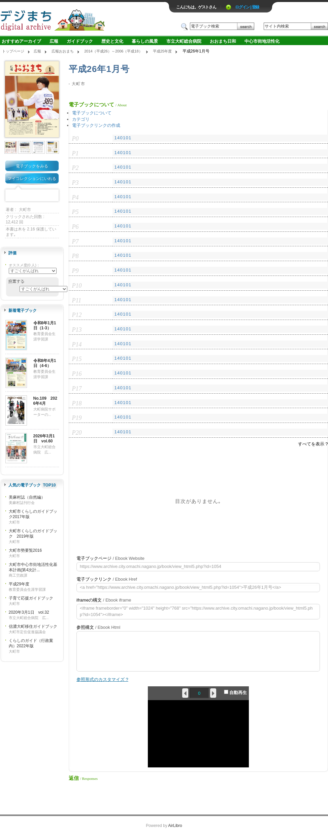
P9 (75, 270)
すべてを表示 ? (313, 443)
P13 (77, 329)
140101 (122, 137)
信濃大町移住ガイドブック (33, 626)
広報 (54, 41)
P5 (75, 212)
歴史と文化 (112, 41)
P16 (77, 373)
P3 (75, 182)
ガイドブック (80, 41)
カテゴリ (81, 119)
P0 (75, 138)
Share (53, 195)
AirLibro (175, 825)
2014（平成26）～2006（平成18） (113, 51)
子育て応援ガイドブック (31, 598)
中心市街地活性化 (262, 41)
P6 (75, 226)
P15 (77, 359)
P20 (77, 432)
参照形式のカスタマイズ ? (102, 679)
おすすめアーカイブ (21, 41)
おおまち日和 (223, 41)
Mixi (32, 195)
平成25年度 (162, 51)
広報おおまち (63, 51)
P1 (75, 153)
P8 (75, 256)
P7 (75, 241)
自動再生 (235, 692)
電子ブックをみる (32, 166)
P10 (77, 285)
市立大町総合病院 (183, 41)
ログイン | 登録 (247, 7)
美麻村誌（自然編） (27, 497)
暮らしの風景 (145, 41)
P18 (77, 403)
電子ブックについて (91, 112)
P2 (75, 168)
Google (42, 195)
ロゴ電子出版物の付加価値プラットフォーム (79, 19)
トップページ (13, 51)
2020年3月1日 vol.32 (29, 612)
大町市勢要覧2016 (25, 550)
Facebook (11, 195)
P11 (76, 300)
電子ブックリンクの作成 (96, 125)
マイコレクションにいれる (32, 178)
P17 (77, 388)
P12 (77, 315)
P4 (75, 197)
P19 (77, 417)
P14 (77, 344)
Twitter (22, 195)
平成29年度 (19, 584)
